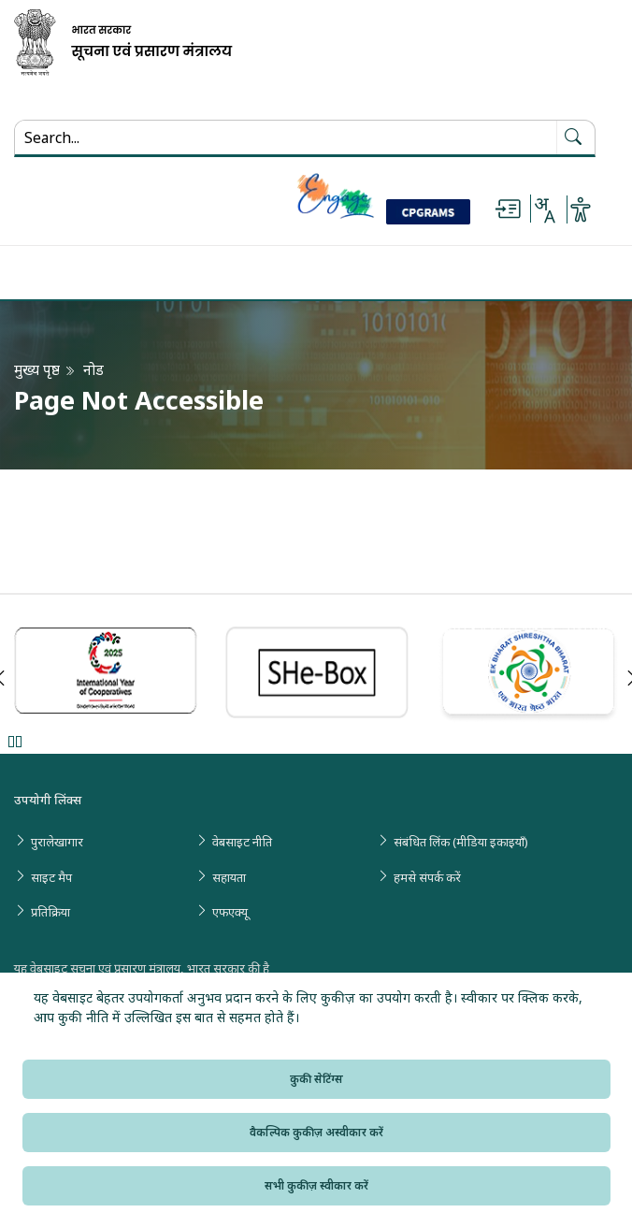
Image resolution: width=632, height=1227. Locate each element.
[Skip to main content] (508, 209)
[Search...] (141, 137)
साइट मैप (51, 877)
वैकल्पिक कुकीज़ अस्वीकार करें (316, 1132)
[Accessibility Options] (581, 209)
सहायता (229, 877)
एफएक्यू (230, 911)
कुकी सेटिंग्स (316, 1079)
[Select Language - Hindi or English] (544, 209)
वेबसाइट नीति (242, 841)
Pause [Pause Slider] (14, 741)
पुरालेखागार (57, 841)
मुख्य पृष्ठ (37, 370)
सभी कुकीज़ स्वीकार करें (316, 1185)
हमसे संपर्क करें (427, 877)
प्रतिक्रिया (50, 911)
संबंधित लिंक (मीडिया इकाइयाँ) (461, 841)
